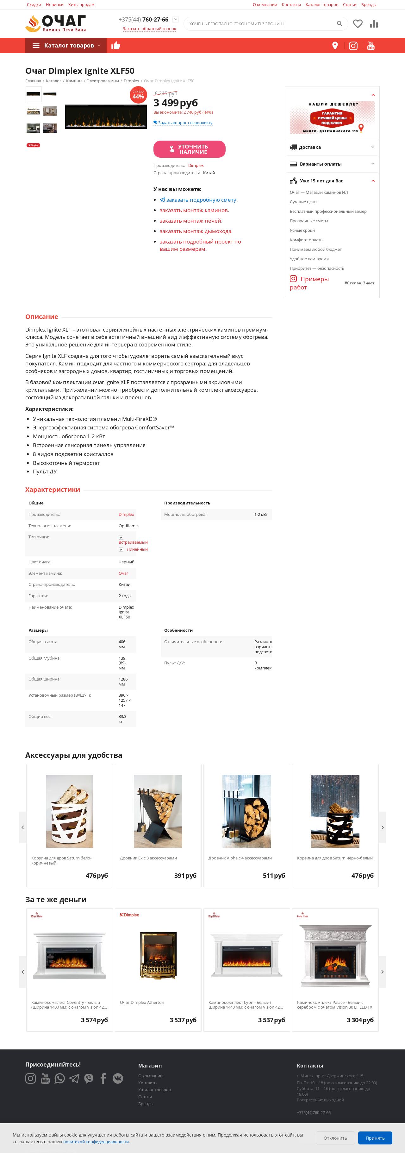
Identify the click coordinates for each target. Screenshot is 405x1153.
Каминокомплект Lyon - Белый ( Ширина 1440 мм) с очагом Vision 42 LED (244, 1005)
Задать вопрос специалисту (183, 122)
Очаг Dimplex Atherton (142, 1002)
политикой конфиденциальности (96, 1141)
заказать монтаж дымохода (195, 231)
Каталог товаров (322, 4)
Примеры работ (309, 283)
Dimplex (126, 514)
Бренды (369, 4)
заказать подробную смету (198, 199)
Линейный (137, 549)
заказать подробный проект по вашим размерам (200, 245)
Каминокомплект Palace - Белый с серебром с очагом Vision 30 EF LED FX (334, 1005)
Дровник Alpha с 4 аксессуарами (240, 858)
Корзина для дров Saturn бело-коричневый (61, 860)
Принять (375, 1138)
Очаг (123, 573)
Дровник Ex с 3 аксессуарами (148, 858)
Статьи (350, 4)
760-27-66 (138, 19)
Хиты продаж (81, 4)
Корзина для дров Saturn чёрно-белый (335, 858)
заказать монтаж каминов (194, 210)
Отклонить (335, 1138)
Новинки (55, 4)
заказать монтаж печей (190, 220)
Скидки (34, 4)
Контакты (291, 4)
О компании (265, 4)
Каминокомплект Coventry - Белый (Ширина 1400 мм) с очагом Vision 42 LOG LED (67, 1005)
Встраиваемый (133, 542)
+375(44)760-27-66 (314, 1112)
